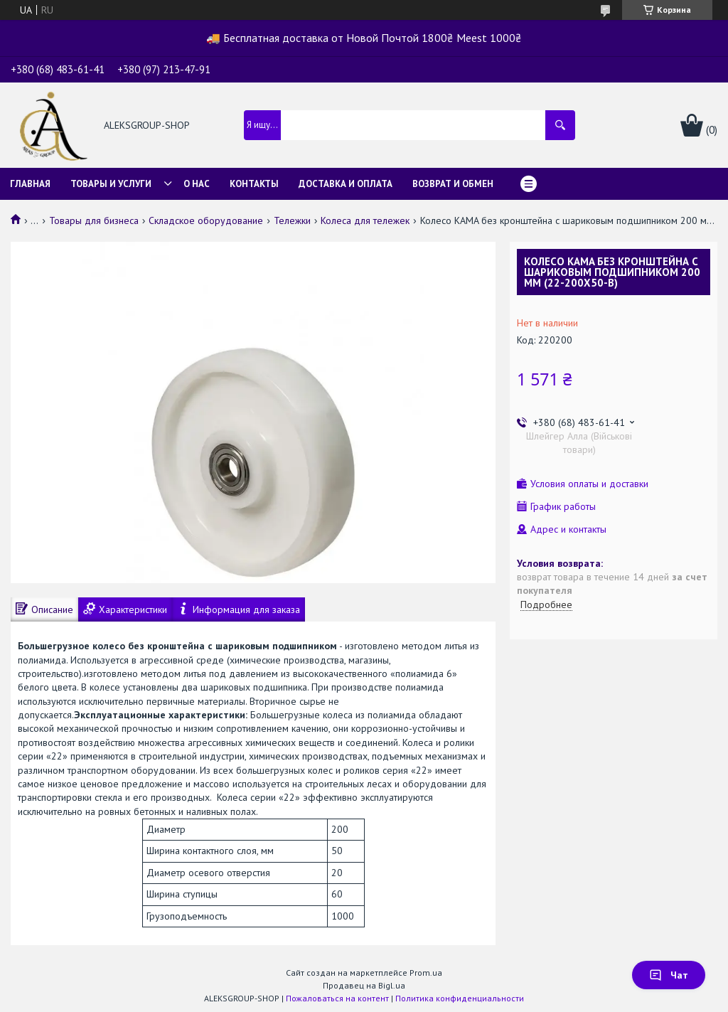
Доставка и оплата (345, 184)
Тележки (292, 220)
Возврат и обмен (452, 184)
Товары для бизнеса (94, 220)
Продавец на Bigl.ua (364, 985)
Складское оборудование (206, 220)
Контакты (254, 184)
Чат (668, 975)
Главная (30, 184)
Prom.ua (426, 972)
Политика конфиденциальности (459, 998)
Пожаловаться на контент (337, 998)
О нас (196, 184)
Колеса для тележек (365, 220)
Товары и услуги (110, 184)
